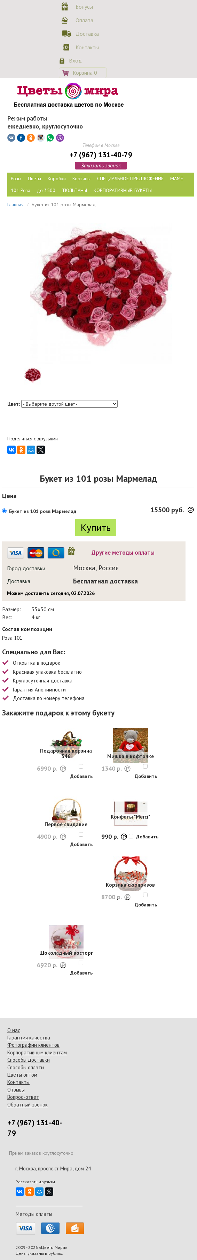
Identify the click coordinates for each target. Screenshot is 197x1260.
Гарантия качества (28, 1037)
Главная (15, 204)
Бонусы (84, 6)
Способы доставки (28, 1059)
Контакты (86, 47)
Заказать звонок (101, 165)
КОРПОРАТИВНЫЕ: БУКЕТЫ (123, 190)
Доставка (86, 33)
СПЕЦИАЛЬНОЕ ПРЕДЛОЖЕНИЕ (130, 178)
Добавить (81, 776)
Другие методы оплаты (123, 552)
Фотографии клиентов (33, 1045)
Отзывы (16, 1089)
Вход (75, 60)
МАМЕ (176, 178)
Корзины (81, 178)
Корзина (85, 72)
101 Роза (20, 190)
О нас (13, 1030)
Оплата (84, 20)
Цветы (34, 178)
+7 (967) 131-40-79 (101, 154)
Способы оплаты (25, 1067)
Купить (96, 527)
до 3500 (46, 190)
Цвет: (13, 404)
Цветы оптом (22, 1074)
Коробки (57, 178)
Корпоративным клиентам (37, 1052)
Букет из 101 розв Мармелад (42, 511)
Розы (16, 178)
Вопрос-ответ (23, 1097)
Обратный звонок (27, 1104)
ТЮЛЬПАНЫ (74, 190)
